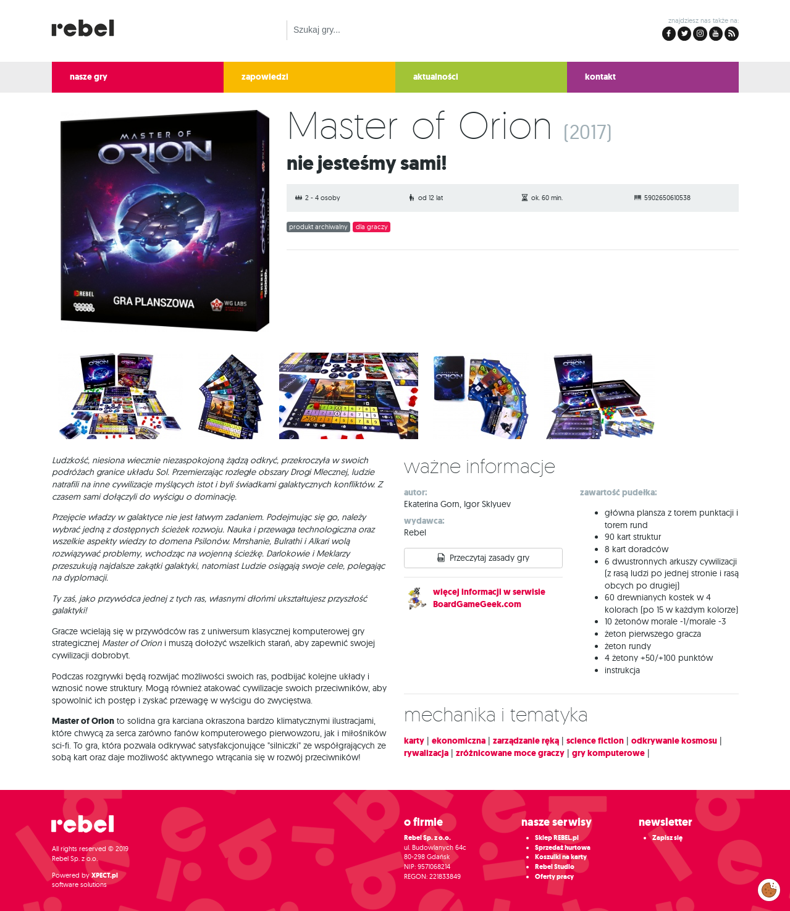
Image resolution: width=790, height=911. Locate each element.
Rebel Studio (554, 866)
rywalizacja (426, 753)
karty (414, 741)
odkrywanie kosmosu (674, 741)
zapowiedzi (265, 77)
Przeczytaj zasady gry (489, 557)
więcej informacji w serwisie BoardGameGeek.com (489, 598)
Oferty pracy (554, 876)
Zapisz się (667, 837)
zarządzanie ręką (526, 741)
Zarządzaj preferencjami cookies (769, 887)
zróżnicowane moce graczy (510, 753)
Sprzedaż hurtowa (562, 847)
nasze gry (88, 77)
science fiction (595, 741)
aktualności (435, 77)
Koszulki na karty (561, 857)
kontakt (600, 77)
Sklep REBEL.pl (557, 837)
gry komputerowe (608, 753)
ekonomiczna (458, 741)
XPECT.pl (104, 875)
